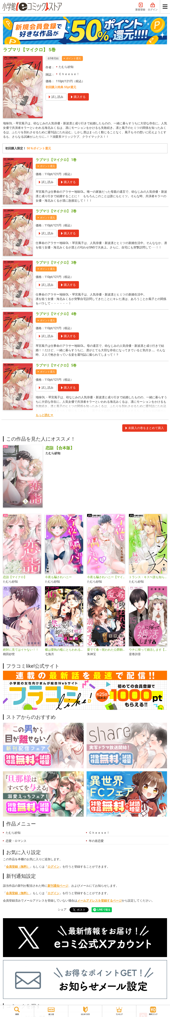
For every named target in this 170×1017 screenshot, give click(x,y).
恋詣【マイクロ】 (15, 577)
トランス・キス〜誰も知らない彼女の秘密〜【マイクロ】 (148, 577)
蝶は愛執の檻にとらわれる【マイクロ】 (64, 649)
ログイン (153, 7)
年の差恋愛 (96, 841)
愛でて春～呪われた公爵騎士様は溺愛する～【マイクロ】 (106, 649)
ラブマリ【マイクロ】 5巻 (56, 365)
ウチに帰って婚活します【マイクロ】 (148, 649)
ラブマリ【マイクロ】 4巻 (56, 314)
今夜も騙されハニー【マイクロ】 (106, 577)
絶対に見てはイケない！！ (21, 649)
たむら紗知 (66, 67)
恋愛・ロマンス (16, 841)
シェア (62, 909)
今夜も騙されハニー (58, 577)
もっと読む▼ (44, 415)
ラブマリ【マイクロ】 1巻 (56, 160)
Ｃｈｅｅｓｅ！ (69, 74)
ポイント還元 (73, 58)
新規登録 (140, 7)
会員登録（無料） (18, 866)
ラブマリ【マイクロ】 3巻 (56, 263)
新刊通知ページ (58, 885)
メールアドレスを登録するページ (99, 900)
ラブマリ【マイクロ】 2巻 (56, 211)
